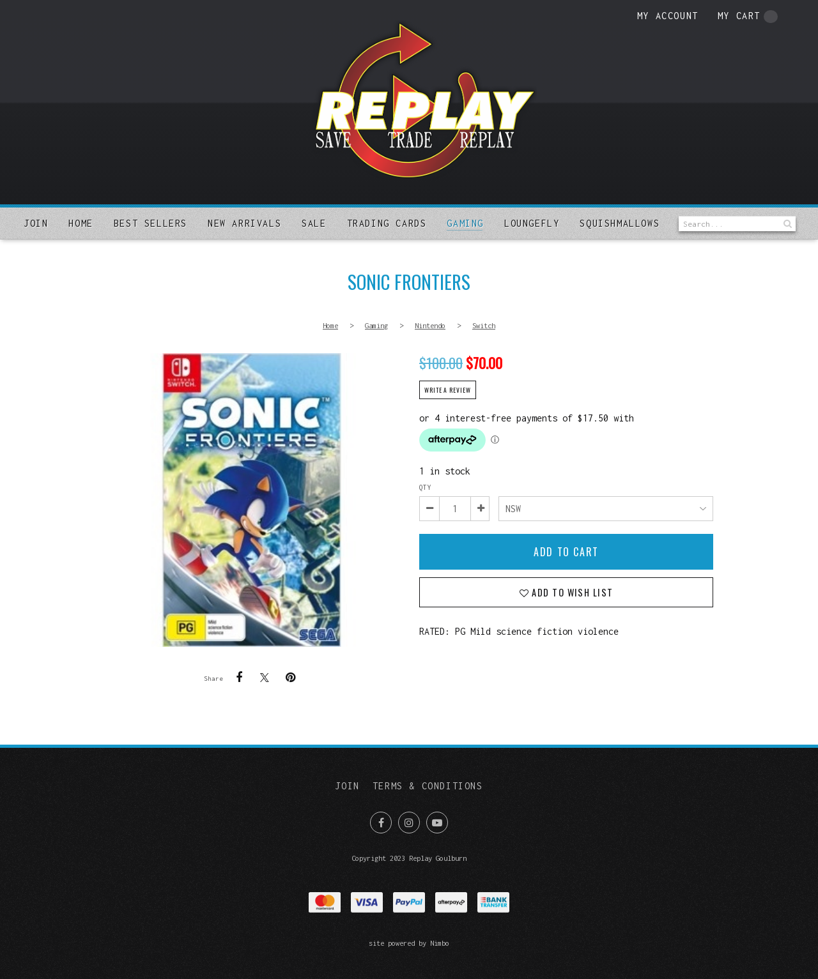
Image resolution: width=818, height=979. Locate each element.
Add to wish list (571, 592)
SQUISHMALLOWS (620, 223)
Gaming (465, 223)
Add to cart (566, 551)
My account (667, 15)
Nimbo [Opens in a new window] (439, 943)
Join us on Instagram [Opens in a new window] (409, 822)
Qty (425, 487)
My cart (748, 16)
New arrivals (244, 223)
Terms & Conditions (428, 785)
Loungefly (531, 223)
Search (786, 223)
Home (80, 223)
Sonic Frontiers (252, 500)
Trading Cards (387, 223)
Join (36, 223)
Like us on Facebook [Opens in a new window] (381, 822)
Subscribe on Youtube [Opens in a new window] (437, 822)
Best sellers (150, 223)
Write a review (447, 390)
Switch (483, 325)
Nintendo (430, 325)
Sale (314, 223)
